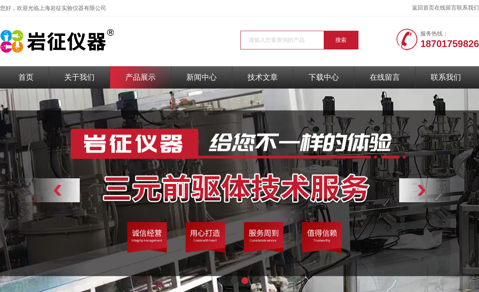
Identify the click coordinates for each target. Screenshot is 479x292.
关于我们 (79, 77)
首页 (26, 77)
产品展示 (140, 77)
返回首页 (423, 8)
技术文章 (262, 77)
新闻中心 (201, 77)
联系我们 (468, 8)
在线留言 (445, 8)
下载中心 (324, 77)
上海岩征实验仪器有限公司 (72, 8)
